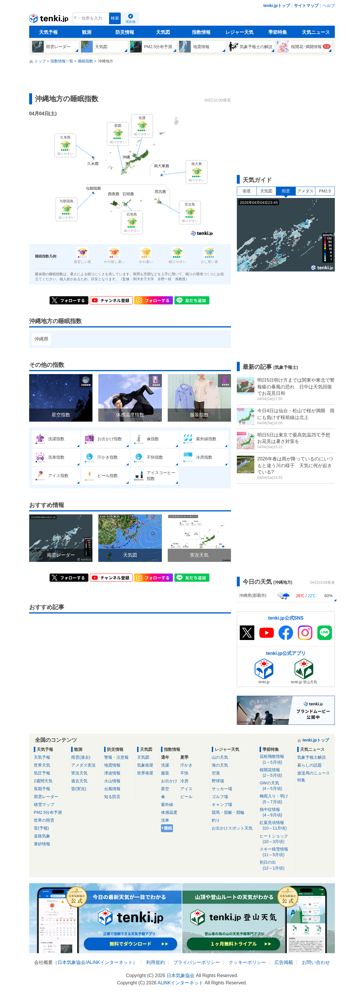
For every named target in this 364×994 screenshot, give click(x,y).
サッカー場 (222, 788)
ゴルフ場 (220, 796)
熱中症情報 (276, 812)
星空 (165, 788)
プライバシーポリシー (196, 962)
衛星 (247, 191)
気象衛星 (145, 765)
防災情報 (125, 32)
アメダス (305, 191)
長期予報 (42, 788)
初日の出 (276, 865)
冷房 (184, 781)
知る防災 (112, 796)
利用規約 (155, 962)
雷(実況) (78, 788)
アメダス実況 (83, 765)
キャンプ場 (222, 804)
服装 (165, 773)
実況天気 (79, 773)
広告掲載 (283, 962)
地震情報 (112, 765)
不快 (184, 773)
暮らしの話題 (309, 765)
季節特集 (277, 32)
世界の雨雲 (44, 820)
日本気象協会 (71, 962)
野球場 (218, 781)
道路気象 (42, 836)
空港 (216, 773)
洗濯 (165, 765)
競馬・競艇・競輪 (228, 812)
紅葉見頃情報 (276, 825)
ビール (186, 796)
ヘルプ (329, 5)
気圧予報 (42, 773)
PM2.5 (325, 191)
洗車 (165, 820)
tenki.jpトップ (276, 5)
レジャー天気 (239, 32)
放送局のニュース (313, 773)
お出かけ (169, 781)
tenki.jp (49, 20)
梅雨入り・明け (276, 799)
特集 (301, 780)
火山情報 (112, 781)
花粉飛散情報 (276, 759)
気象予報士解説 (311, 757)
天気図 (163, 32)
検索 (115, 18)
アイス (186, 788)
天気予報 (48, 32)
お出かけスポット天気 (232, 828)
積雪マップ (44, 804)
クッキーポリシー (247, 962)
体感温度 (169, 812)
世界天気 (42, 765)
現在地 (130, 21)
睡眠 (168, 828)
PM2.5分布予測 (48, 812)
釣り (216, 820)
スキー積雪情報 (276, 852)
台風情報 (112, 788)
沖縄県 (41, 338)
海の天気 (220, 765)
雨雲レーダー (46, 796)
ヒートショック (276, 839)
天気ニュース (316, 32)
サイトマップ (306, 5)
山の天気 (220, 757)
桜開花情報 (276, 772)
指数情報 (201, 32)
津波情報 (112, 773)
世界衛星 (145, 773)
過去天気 (79, 781)
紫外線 (167, 804)
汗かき (186, 765)
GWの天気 (276, 786)
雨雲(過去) (80, 757)
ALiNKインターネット (110, 962)
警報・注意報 (116, 757)
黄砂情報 (42, 844)
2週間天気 (43, 781)
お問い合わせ (316, 962)
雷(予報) (41, 828)
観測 (86, 32)
